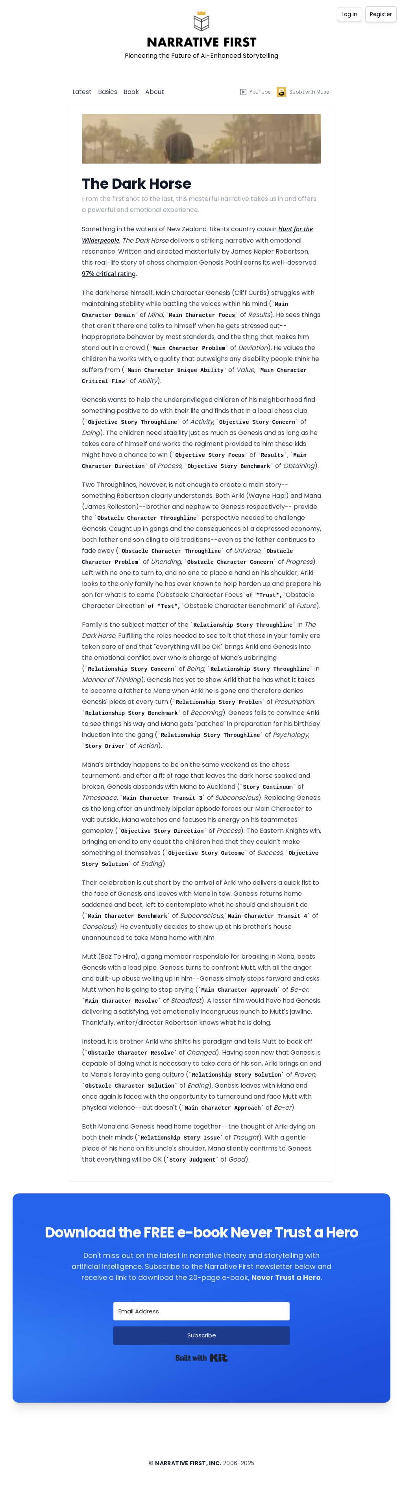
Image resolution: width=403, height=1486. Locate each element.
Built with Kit (202, 1358)
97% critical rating (109, 273)
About (154, 91)
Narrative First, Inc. (188, 1463)
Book (131, 91)
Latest (82, 91)
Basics (107, 91)
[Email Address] (201, 1311)
